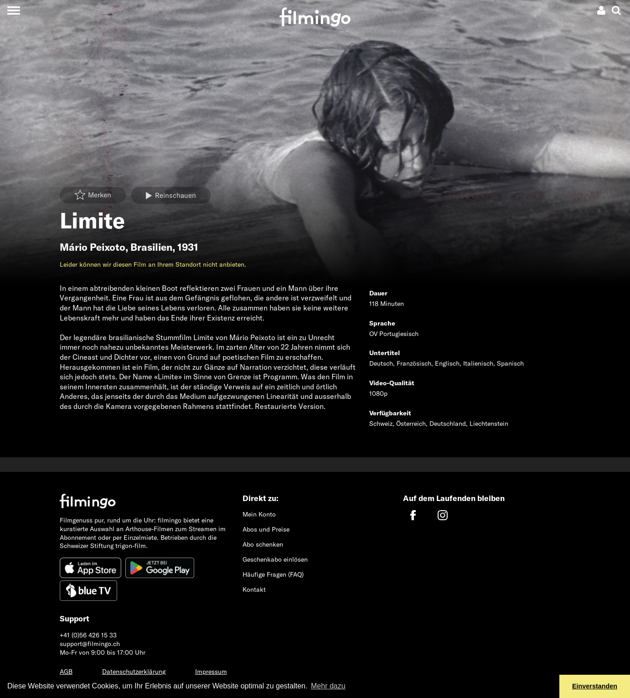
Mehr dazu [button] (328, 686)
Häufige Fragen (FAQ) (273, 574)
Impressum (211, 671)
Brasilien (151, 247)
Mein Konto (259, 514)
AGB (66, 671)
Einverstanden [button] (594, 686)
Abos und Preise (266, 529)
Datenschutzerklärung (133, 671)
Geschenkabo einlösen (275, 559)
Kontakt (254, 589)
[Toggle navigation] (13, 10)
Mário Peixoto (92, 247)
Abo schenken (263, 544)
